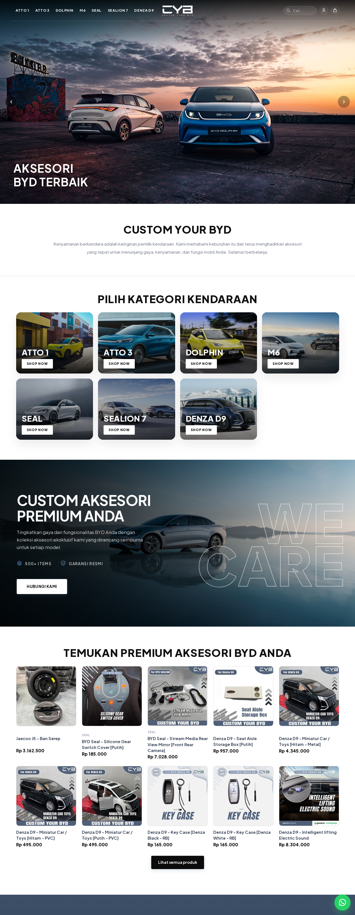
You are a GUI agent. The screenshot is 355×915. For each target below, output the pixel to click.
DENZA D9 (144, 10)
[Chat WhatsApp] (342, 902)
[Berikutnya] (344, 114)
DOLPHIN (65, 10)
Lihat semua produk (177, 894)
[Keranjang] (334, 10)
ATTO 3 (43, 10)
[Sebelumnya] (11, 114)
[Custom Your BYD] (177, 10)
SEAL (97, 10)
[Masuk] (323, 10)
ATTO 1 (23, 10)
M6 (83, 10)
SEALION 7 (118, 10)
